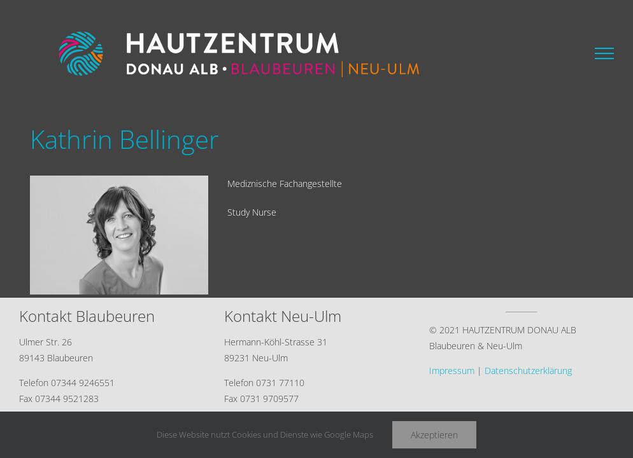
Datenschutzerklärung (528, 370)
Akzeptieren (434, 435)
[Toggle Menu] (604, 53)
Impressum (451, 370)
